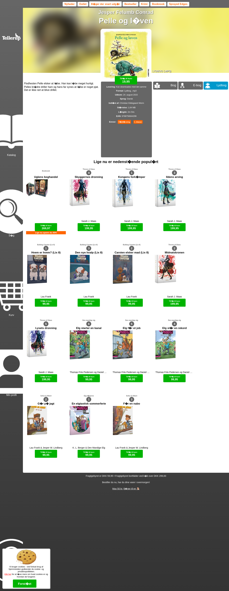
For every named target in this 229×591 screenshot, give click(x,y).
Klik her (7, 574)
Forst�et (24, 583)
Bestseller (130, 4)
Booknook (158, 4)
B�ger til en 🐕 (132, 488)
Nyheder (69, 4)
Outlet (83, 4)
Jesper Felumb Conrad (126, 12)
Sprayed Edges (178, 4)
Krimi (144, 4)
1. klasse (138, 122)
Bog (173, 85)
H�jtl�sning (124, 122)
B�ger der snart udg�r (105, 4)
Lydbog (221, 85)
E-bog (197, 85)
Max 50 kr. (117, 488)
